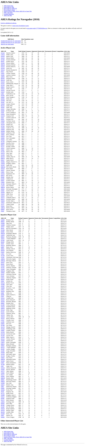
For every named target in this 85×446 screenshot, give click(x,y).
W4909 (3, 220)
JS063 (2, 415)
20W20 (3, 317)
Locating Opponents (9, 14)
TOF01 (2, 73)
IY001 (2, 296)
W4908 (3, 225)
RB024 (2, 221)
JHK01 (2, 248)
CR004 (2, 182)
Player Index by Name (9, 10)
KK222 (3, 347)
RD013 (2, 199)
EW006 (3, 100)
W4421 (3, 206)
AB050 (2, 76)
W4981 (3, 373)
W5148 (3, 53)
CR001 (2, 172)
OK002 (3, 143)
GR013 (2, 385)
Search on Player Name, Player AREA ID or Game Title (18, 11)
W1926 (3, 361)
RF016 (2, 61)
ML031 (3, 105)
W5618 (3, 408)
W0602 (3, 97)
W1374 (3, 327)
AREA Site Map (8, 15)
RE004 (2, 242)
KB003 (2, 209)
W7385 (3, 184)
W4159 (3, 116)
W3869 (3, 223)
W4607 (3, 357)
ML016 (3, 412)
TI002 (2, 386)
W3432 (3, 173)
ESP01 (2, 362)
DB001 (2, 379)
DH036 (3, 308)
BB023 (2, 237)
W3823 (3, 114)
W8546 (3, 133)
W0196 (3, 301)
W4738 (3, 368)
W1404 (3, 230)
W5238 (3, 68)
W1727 (3, 393)
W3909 (3, 383)
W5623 (3, 90)
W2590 (3, 337)
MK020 (3, 233)
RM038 (3, 359)
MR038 (3, 378)
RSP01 (2, 180)
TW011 (3, 194)
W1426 (3, 151)
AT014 (2, 148)
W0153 (3, 245)
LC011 (2, 320)
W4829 (3, 121)
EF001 (2, 119)
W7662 (3, 240)
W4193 (3, 291)
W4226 (3, 306)
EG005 (2, 179)
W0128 (3, 410)
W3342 (3, 265)
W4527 (3, 92)
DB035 (2, 87)
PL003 (2, 276)
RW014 (3, 80)
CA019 (2, 185)
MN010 (3, 271)
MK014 (3, 65)
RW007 (3, 78)
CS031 (2, 254)
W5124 (3, 310)
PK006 (2, 177)
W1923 (3, 165)
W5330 (3, 354)
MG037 (3, 156)
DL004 (2, 349)
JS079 (2, 243)
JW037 (2, 226)
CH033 (2, 342)
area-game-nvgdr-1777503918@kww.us (37, 28)
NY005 (3, 95)
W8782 (3, 99)
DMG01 (3, 260)
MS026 (3, 250)
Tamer (2, 117)
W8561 (3, 189)
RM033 (3, 158)
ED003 (2, 323)
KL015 (2, 311)
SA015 (2, 277)
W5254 (3, 58)
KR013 (2, 175)
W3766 (3, 332)
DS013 (2, 160)
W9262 (3, 139)
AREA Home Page (8, 5)
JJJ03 (2, 366)
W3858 (3, 127)
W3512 (3, 298)
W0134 (3, 70)
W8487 (3, 110)
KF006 (2, 398)
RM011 (3, 344)
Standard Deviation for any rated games (11, 42)
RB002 (2, 303)
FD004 (2, 388)
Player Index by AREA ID (10, 8)
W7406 (3, 325)
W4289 (3, 413)
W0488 (3, 395)
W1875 (3, 313)
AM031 (3, 259)
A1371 (2, 204)
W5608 (3, 352)
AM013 (3, 207)
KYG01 (3, 334)
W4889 (3, 288)
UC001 (2, 257)
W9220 (3, 168)
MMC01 (3, 167)
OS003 (2, 190)
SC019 (2, 109)
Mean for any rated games (7, 44)
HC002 (2, 405)
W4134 (3, 153)
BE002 (2, 264)
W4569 (3, 192)
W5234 (3, 82)
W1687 (3, 407)
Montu (2, 228)
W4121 (3, 396)
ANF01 (3, 402)
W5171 (3, 400)
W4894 (3, 129)
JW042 (2, 102)
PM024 (3, 381)
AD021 (3, 202)
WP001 (3, 376)
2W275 (3, 197)
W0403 (3, 417)
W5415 (3, 318)
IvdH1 (2, 93)
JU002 (2, 281)
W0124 (3, 282)
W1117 (2, 146)
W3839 (3, 104)
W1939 (3, 155)
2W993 (3, 390)
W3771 (3, 371)
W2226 (3, 124)
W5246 (3, 328)
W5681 (3, 75)
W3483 (3, 269)
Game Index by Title (9, 7)
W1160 (3, 335)
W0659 (3, 201)
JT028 (2, 112)
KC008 (2, 305)
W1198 (3, 255)
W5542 (3, 83)
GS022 (2, 289)
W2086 (3, 284)
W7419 (3, 85)
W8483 (3, 138)
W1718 (3, 356)
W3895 (3, 369)
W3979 (3, 136)
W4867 (3, 330)
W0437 (3, 262)
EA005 (2, 122)
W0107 (3, 300)
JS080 (2, 293)
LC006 (2, 322)
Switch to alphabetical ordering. (8, 23)
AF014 (2, 238)
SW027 (3, 88)
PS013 (2, 71)
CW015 (3, 54)
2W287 (3, 286)
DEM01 (3, 131)
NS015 (2, 170)
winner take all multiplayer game (20, 25)
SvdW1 (3, 235)
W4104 (3, 56)
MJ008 (2, 231)
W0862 (3, 272)
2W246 (3, 63)
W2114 (3, 339)
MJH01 (3, 403)
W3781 (3, 267)
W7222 (3, 126)
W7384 (3, 364)
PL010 (2, 274)
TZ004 (2, 150)
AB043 (2, 134)
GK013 (3, 196)
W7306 (3, 59)
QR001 (2, 345)
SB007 (2, 247)
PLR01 (2, 252)
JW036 (2, 107)
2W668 (3, 340)
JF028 (2, 391)
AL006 (2, 351)
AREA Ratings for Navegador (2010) (20, 19)
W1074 (3, 66)
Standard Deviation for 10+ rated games (11, 41)
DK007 (3, 279)
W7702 (3, 141)
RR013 (2, 144)
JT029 (2, 211)
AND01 (3, 163)
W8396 (3, 162)
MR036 (3, 187)
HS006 (2, 294)
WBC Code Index (8, 12)
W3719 (3, 315)
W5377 (3, 374)
